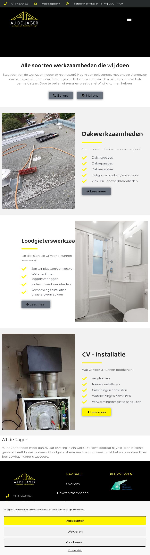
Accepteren (75, 521)
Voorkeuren (75, 542)
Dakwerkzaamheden (72, 493)
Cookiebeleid (75, 550)
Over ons (72, 484)
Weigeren (75, 531)
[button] (129, 19)
